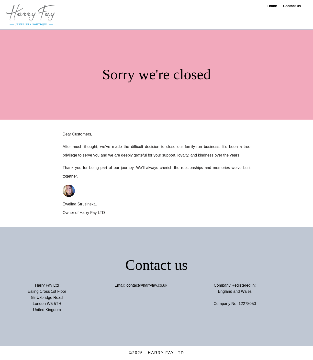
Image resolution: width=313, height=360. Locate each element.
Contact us (292, 6)
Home (272, 6)
